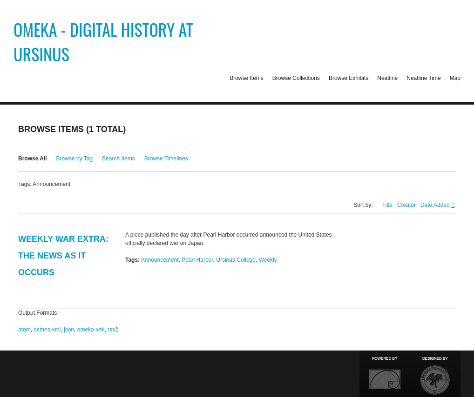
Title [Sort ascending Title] (387, 205)
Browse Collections (296, 78)
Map (455, 78)
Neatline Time (423, 78)
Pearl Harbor (197, 260)
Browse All (32, 158)
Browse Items (247, 78)
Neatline (387, 78)
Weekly (268, 260)
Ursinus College (236, 260)
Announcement (160, 260)
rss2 (113, 329)
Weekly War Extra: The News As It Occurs (63, 255)
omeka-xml (91, 329)
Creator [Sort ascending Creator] (406, 205)
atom (24, 329)
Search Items (118, 158)
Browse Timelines (166, 158)
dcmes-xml (47, 329)
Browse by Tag (74, 158)
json (69, 329)
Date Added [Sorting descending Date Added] (435, 205)
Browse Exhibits (348, 78)
